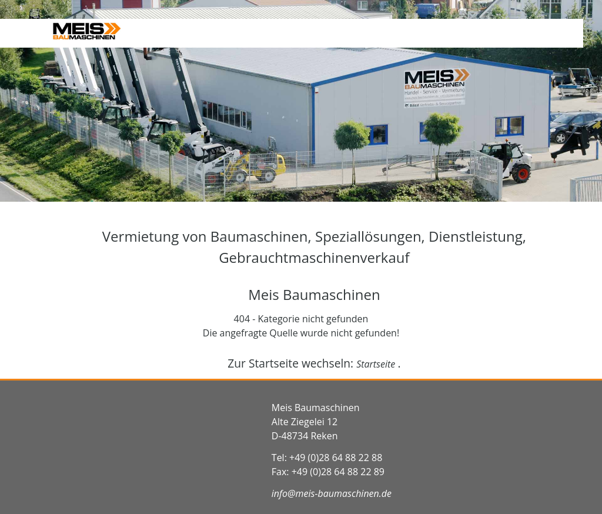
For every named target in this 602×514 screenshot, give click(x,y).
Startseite (376, 364)
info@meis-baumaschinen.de (332, 493)
